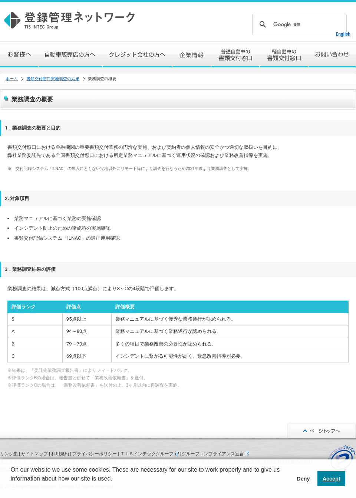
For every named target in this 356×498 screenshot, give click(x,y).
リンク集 (9, 453)
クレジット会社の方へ (137, 55)
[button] (12, 488)
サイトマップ (35, 453)
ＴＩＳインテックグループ (147, 453)
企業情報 (191, 55)
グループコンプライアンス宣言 (213, 453)
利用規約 (60, 453)
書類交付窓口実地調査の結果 (52, 78)
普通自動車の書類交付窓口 (235, 55)
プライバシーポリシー (95, 453)
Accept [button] (331, 479)
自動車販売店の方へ (71, 55)
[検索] (298, 24)
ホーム (12, 78)
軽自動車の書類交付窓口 (284, 55)
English (343, 34)
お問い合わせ (332, 55)
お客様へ (19, 55)
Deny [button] (303, 479)
